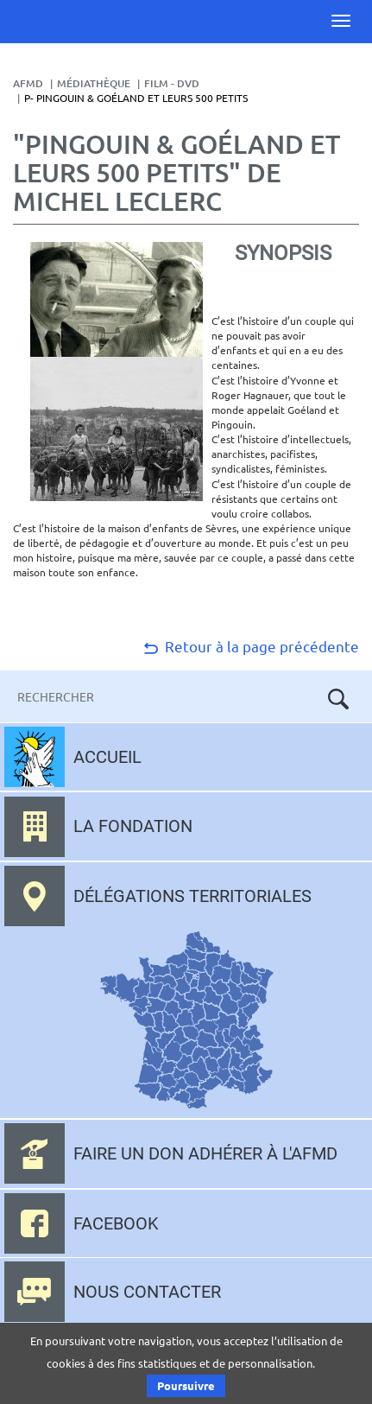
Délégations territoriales (192, 896)
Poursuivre (186, 1385)
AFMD (28, 83)
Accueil (107, 756)
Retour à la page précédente (250, 646)
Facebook (116, 1223)
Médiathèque (93, 83)
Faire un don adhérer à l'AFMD (205, 1153)
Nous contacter (147, 1291)
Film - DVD (171, 83)
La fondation (132, 826)
